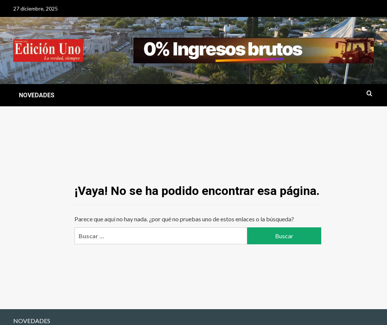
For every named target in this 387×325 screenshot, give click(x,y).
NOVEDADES (36, 95)
